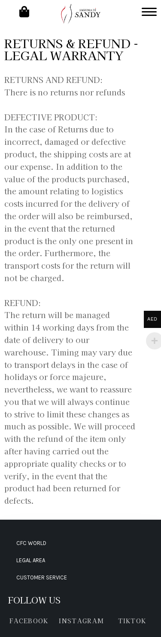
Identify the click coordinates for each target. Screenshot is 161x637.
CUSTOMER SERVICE (41, 577)
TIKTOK (132, 620)
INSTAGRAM (81, 620)
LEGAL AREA (30, 560)
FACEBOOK (28, 620)
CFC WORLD (31, 543)
